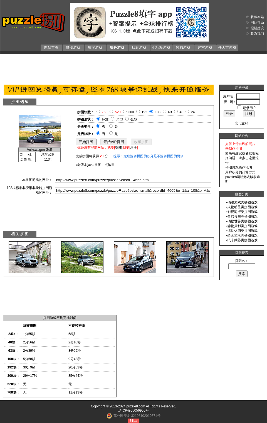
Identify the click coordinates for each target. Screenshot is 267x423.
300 (131, 112)
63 (170, 112)
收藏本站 (257, 17)
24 (193, 112)
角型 (119, 119)
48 (181, 112)
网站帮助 (257, 22)
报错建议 (257, 28)
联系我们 (257, 34)
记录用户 (249, 108)
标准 (105, 119)
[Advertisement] (133, 67)
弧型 (133, 119)
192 (144, 112)
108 (157, 112)
